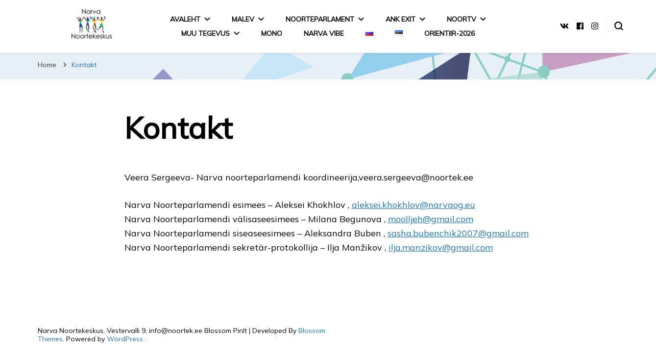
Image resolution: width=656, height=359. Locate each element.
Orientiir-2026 (449, 33)
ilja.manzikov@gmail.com (441, 247)
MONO (271, 33)
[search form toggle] (618, 26)
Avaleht (185, 19)
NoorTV (461, 19)
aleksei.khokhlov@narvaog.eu (413, 204)
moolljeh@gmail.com (430, 219)
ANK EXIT (400, 19)
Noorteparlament (320, 19)
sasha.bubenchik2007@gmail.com (458, 233)
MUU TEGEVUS (205, 33)
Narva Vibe (324, 33)
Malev (243, 19)
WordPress (125, 338)
